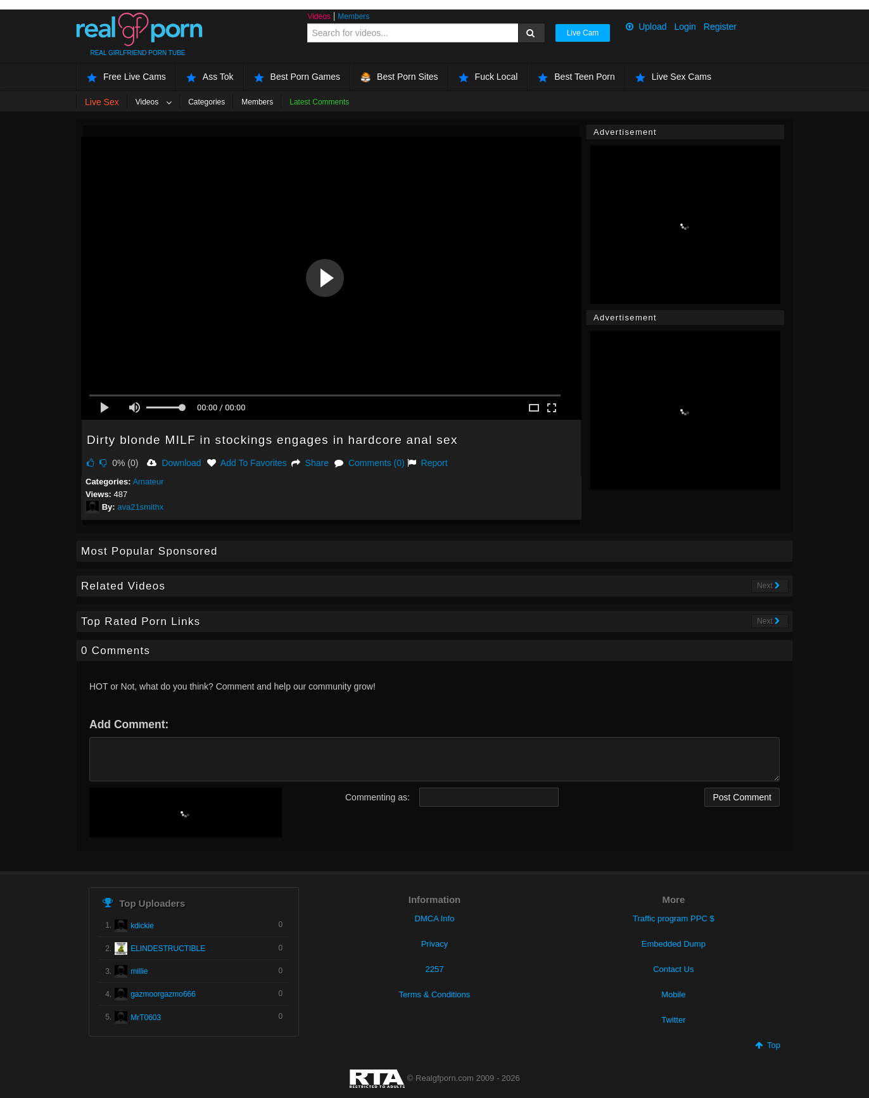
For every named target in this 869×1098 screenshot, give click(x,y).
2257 (435, 969)
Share (310, 463)
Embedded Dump (674, 944)
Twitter (673, 1020)
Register (720, 27)
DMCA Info (435, 918)
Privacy (434, 944)
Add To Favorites (247, 463)
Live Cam (583, 32)
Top (767, 1045)
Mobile (673, 994)
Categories (206, 102)
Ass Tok (210, 77)
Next (768, 585)
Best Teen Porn (576, 77)
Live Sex (102, 102)
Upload (646, 27)
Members (353, 16)
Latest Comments (319, 102)
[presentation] (185, 812)
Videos (318, 16)
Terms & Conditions (435, 994)
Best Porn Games (297, 77)
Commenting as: (377, 797)
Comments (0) (369, 463)
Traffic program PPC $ (673, 918)
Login (685, 27)
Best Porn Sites (399, 77)
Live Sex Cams (673, 77)
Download (174, 463)
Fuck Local (488, 77)
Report (427, 463)
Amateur (147, 481)
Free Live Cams (126, 77)
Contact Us (673, 969)
